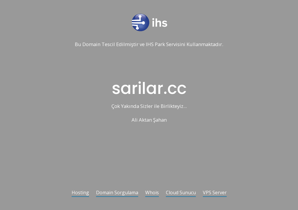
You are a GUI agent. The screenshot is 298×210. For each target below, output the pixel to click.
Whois (152, 193)
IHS (150, 44)
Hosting (80, 193)
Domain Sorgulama (117, 193)
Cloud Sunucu (181, 193)
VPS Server (215, 193)
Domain (91, 44)
